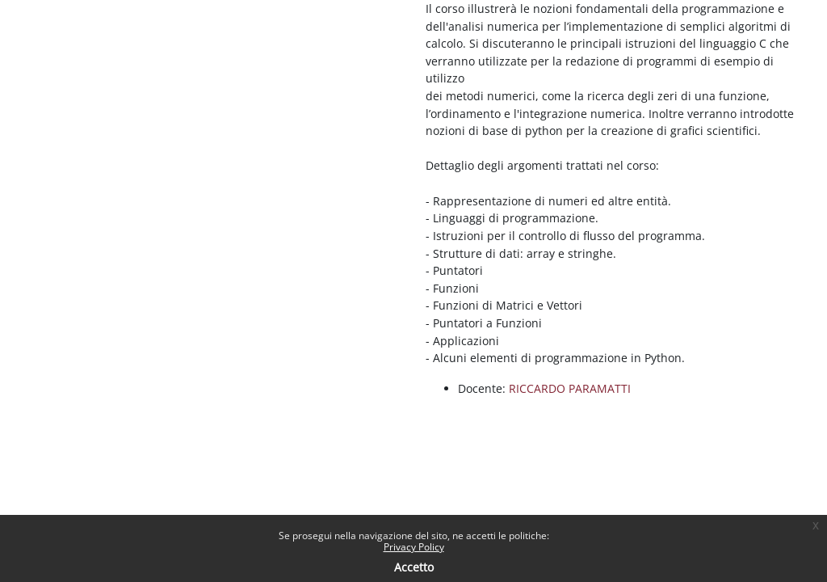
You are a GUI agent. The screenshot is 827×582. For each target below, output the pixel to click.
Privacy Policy (414, 547)
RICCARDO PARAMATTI (570, 388)
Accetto (414, 567)
